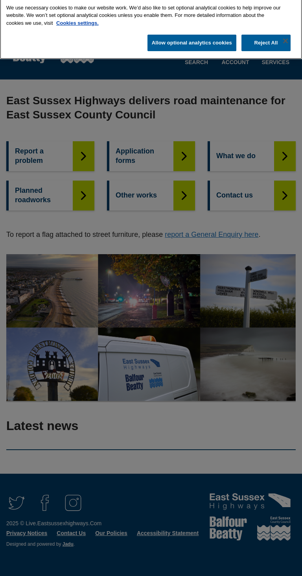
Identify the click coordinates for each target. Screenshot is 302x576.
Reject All (266, 39)
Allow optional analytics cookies (192, 39)
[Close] (285, 37)
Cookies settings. (77, 20)
